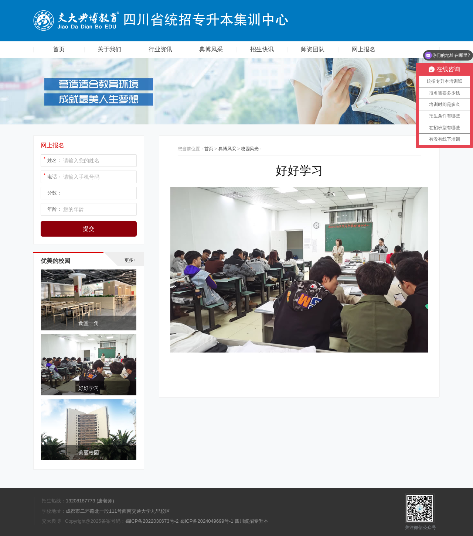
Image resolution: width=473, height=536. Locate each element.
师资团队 (312, 49)
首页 (59, 49)
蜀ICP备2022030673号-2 (152, 521)
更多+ (130, 260)
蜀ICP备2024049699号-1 (207, 521)
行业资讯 (160, 49)
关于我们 (109, 49)
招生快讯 (262, 49)
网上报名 (363, 49)
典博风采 (211, 49)
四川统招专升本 (251, 521)
